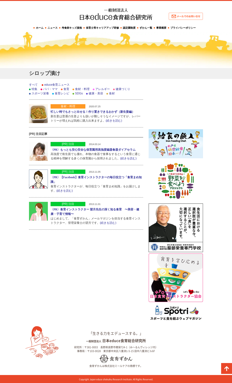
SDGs (79, 93)
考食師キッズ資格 (72, 27)
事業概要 (161, 27)
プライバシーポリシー (183, 27)
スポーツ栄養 (40, 93)
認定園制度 (129, 27)
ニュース (52, 27)
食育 (66, 89)
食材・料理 (82, 89)
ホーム (40, 27)
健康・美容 (96, 93)
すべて (33, 84)
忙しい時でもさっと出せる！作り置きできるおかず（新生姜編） (93, 111)
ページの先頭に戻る (226, 368)
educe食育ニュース (57, 84)
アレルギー (102, 89)
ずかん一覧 (146, 27)
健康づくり (123, 89)
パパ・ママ (50, 89)
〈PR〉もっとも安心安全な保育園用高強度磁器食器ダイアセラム (93, 149)
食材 (112, 93)
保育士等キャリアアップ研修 (102, 27)
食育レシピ (62, 93)
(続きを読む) (114, 120)
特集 (34, 89)
